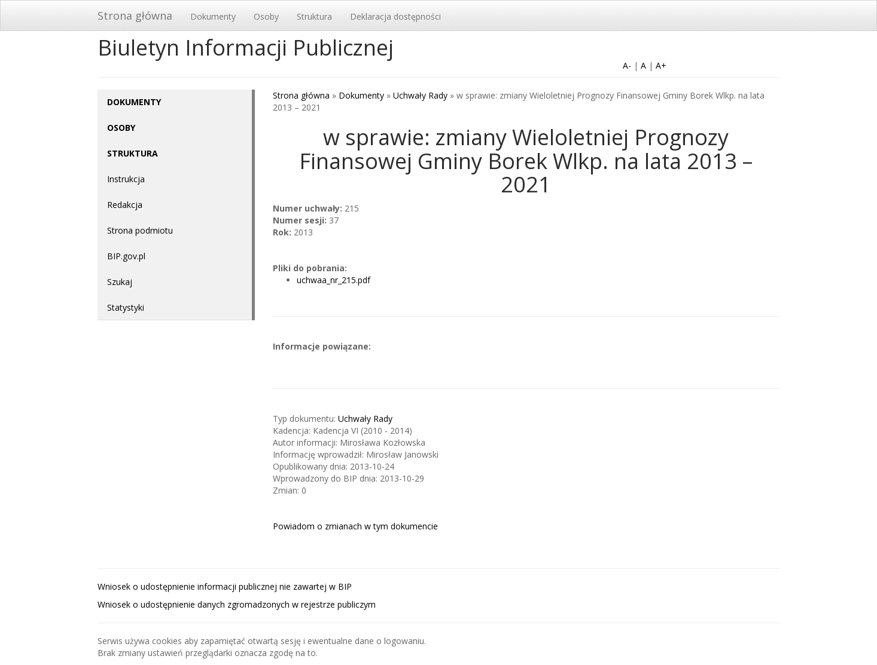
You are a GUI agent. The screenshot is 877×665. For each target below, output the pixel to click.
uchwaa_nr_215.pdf (333, 280)
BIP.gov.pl (126, 256)
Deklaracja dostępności (395, 16)
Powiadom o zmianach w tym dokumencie (355, 526)
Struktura (314, 16)
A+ (661, 65)
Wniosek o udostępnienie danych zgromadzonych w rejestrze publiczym (237, 604)
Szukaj (119, 281)
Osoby (266, 16)
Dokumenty (213, 16)
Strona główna (135, 15)
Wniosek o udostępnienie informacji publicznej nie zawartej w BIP (225, 586)
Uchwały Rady (420, 95)
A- (627, 65)
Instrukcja (126, 179)
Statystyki (125, 307)
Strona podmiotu (140, 230)
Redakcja (124, 204)
